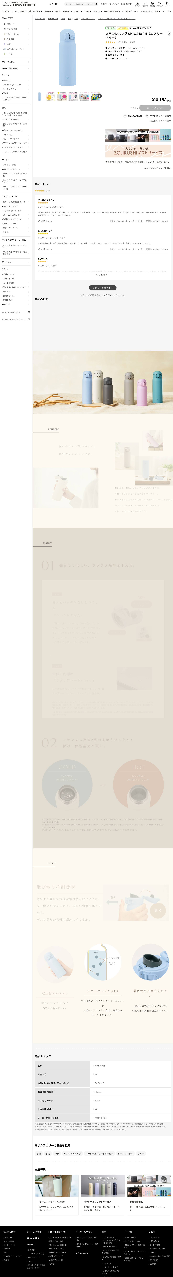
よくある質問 (8, 283)
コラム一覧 (7, 134)
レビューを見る (128, 42)
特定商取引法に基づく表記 (160, 1256)
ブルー (141, 1153)
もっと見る (102, 274)
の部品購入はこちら (139, 162)
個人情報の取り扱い (157, 1248)
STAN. (5, 93)
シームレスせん (135, 28)
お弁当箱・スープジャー (71, 11)
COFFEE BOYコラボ (11, 214)
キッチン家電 (20, 11)
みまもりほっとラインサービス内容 (15, 187)
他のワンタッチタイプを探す (157, 168)
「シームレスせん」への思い (15, 151)
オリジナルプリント (129, 11)
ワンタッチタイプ (72, 1153)
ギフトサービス (9, 165)
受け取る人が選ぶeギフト (13, 130)
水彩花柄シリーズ (10, 227)
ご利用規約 (7, 300)
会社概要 (6, 291)
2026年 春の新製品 (11, 119)
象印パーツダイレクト (11, 312)
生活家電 (48, 11)
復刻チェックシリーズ (12, 219)
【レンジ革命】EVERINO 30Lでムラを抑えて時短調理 (15, 114)
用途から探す (33, 1238)
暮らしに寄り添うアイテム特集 (15, 124)
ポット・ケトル (34, 11)
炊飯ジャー (7, 11)
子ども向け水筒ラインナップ (15, 143)
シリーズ (97, 11)
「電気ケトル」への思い (13, 147)
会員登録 (104, 4)
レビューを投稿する (103, 287)
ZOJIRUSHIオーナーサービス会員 (129, 221)
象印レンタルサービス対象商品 (15, 174)
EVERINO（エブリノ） (12, 84)
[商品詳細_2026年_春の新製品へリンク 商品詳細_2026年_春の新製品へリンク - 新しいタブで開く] (138, 135)
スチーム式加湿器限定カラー (15, 202)
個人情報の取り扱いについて (15, 287)
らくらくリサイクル (11, 169)
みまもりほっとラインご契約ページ (15, 181)
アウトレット (145, 11)
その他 (87, 11)
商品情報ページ (113, 162)
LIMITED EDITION (111, 11)
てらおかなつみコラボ (12, 210)
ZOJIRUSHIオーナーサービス (14, 319)
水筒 (56, 11)
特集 (156, 11)
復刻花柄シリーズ (10, 223)
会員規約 (6, 304)
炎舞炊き (6, 80)
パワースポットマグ (11, 138)
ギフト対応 (111, 28)
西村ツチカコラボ (10, 206)
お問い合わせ (163, 162)
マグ (57, 1153)
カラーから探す (34, 1231)
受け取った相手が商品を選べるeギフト (15, 98)
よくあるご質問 (126, 4)
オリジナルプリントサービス (99, 1153)
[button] (100, 96)
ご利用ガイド (114, 4)
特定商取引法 (8, 295)
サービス (166, 11)
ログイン (107, 295)
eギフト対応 (123, 28)
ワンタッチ (147, 28)
